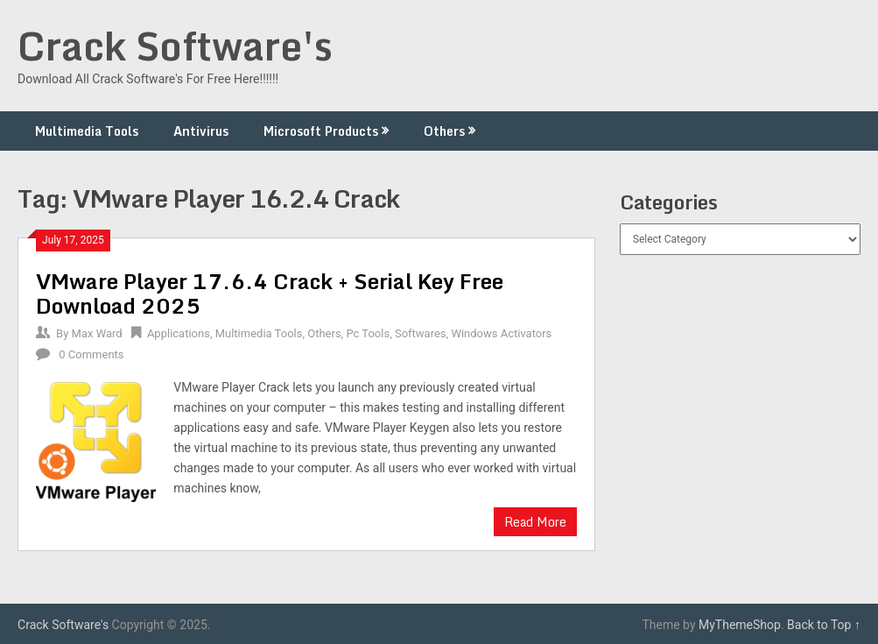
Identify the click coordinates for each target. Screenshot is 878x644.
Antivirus (200, 131)
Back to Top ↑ (823, 625)
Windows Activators (501, 333)
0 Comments (91, 354)
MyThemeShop (740, 625)
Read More (535, 522)
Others (444, 131)
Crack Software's (175, 45)
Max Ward (97, 333)
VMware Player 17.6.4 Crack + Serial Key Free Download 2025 (269, 293)
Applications (178, 333)
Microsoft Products (320, 131)
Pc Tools (368, 333)
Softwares (420, 333)
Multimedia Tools (86, 131)
